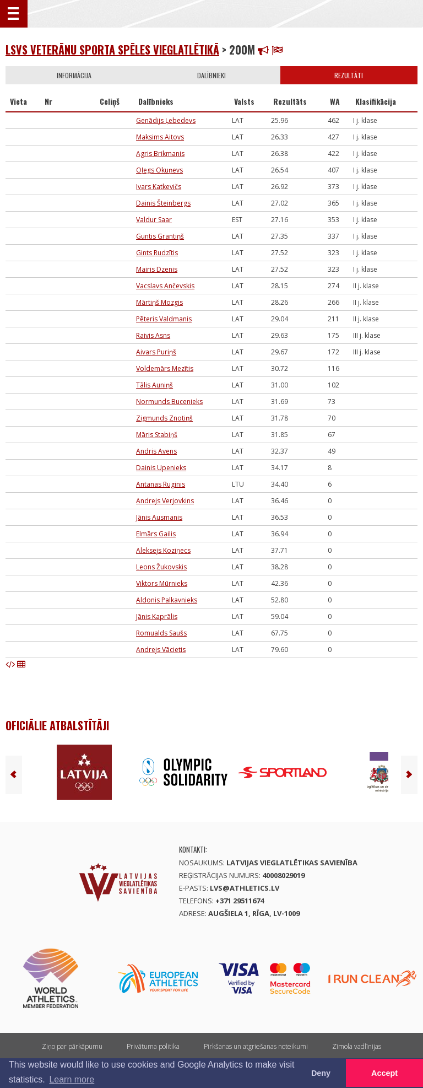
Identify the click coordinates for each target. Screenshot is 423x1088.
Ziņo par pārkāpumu (72, 1046)
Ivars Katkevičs (158, 186)
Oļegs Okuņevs (159, 170)
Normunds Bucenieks (169, 401)
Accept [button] (384, 1073)
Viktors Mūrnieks (161, 583)
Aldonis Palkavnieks (166, 600)
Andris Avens (156, 451)
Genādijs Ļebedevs (166, 120)
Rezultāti (348, 75)
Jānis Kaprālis (156, 616)
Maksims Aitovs (160, 137)
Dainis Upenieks (161, 467)
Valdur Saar (154, 219)
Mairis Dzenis (156, 269)
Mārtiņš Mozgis (159, 302)
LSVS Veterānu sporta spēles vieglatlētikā (112, 49)
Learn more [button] (71, 1079)
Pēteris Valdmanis (164, 319)
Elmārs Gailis (156, 533)
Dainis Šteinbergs (163, 203)
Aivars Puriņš (156, 352)
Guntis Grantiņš (160, 236)
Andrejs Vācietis (161, 649)
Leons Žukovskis (161, 567)
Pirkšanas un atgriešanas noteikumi (256, 1046)
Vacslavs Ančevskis (165, 285)
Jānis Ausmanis (159, 517)
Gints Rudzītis (157, 252)
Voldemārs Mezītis (164, 368)
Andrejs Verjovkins (165, 500)
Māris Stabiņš (156, 434)
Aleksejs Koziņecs (163, 550)
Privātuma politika (153, 1046)
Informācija (74, 75)
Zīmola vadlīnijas (356, 1046)
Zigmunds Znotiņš (164, 418)
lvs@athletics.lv (244, 888)
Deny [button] (320, 1073)
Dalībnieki (211, 75)
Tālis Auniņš (154, 385)
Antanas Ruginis (160, 484)
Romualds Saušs (161, 633)
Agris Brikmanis (160, 153)
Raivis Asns (153, 335)
